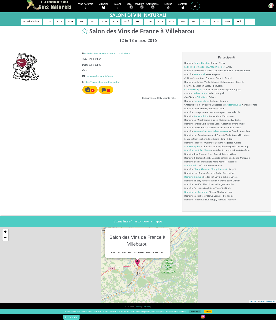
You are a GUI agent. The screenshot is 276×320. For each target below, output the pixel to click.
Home (138, 306)
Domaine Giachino (193, 176)
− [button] (5, 238)
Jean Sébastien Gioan (218, 131)
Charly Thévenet (202, 169)
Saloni (117, 5)
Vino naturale (85, 5)
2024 (59, 21)
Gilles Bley (201, 97)
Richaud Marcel (202, 100)
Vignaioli (103, 5)
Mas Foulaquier (192, 146)
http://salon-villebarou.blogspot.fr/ (102, 81)
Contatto (183, 5)
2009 (227, 21)
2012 (193, 21)
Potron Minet (200, 131)
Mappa (168, 5)
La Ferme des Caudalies (196, 66)
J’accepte (207, 312)
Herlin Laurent (200, 93)
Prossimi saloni (31, 21)
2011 (205, 21)
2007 (249, 21)
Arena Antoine (201, 116)
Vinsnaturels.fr (50, 5)
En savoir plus (195, 312)
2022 (81, 21)
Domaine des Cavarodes (196, 192)
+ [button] (5, 232)
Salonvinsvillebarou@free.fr (99, 76)
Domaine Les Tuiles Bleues (197, 150)
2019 (115, 21)
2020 (104, 21)
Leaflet (253, 301)
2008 (238, 21)
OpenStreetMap (267, 301)
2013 (182, 21)
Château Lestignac (193, 89)
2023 (70, 21)
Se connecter (72, 317)
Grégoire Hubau (233, 104)
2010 (216, 21)
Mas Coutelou (191, 165)
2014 (171, 21)
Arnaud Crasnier (216, 66)
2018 (126, 21)
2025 (47, 21)
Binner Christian (202, 62)
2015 (160, 21)
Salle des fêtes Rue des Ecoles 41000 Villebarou (107, 53)
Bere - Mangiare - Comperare (142, 6)
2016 (148, 21)
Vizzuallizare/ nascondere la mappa (138, 221)
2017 (137, 21)
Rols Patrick (199, 74)
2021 (92, 21)
